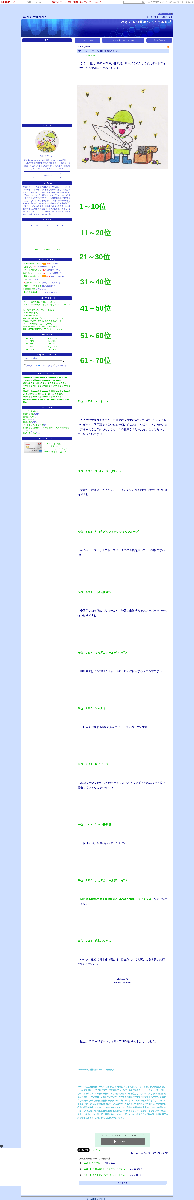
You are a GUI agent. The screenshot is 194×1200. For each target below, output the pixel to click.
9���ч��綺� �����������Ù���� (45, 377)
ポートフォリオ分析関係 (33, 425)
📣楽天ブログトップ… (32, 283)
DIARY (33, 17)
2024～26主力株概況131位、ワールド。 (39, 302)
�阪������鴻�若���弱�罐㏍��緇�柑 (44, 397)
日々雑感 (26, 419)
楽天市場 (189, 2)
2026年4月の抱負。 (31, 313)
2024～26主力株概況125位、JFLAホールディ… (105, 1175)
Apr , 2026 (29, 338)
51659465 (163, 14)
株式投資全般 (28, 414)
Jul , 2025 (52, 349)
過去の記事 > (159, 40)
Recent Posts (47, 298)
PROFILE (41, 17)
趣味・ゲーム (35, 2)
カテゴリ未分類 (29, 411)
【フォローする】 (152, 17)
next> (59, 249)
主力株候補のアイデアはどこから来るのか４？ (42, 321)
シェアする (95, 1150)
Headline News (47, 374)
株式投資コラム (29, 433)
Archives (47, 334)
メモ (25, 279)
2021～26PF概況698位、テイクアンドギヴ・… (105, 1169)
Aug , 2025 (52, 346)
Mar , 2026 (29, 341)
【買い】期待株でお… (32, 276)
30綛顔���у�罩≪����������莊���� (45, 383)
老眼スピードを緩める (32, 286)
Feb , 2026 (29, 344)
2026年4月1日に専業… (32, 263)
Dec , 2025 (29, 349)
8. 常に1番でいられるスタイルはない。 (40, 310)
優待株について (29, 417)
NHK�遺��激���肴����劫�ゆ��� (42, 380)
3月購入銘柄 (28, 267)
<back (35, 249)
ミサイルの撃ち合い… (32, 270)
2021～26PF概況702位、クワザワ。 (38, 324)
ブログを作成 (177, 2)
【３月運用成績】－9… (32, 292)
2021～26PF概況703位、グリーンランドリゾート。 (44, 318)
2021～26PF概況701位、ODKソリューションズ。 (43, 329)
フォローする (47, 175)
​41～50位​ (95, 308)
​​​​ (95, 234)
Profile (47, 125)
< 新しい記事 (87, 40)
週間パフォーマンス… (32, 273)
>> (157, 2)
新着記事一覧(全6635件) (123, 40)
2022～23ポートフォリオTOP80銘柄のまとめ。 (98, 51)
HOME (25, 17)
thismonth (47, 249)
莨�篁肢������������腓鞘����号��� (46, 391)
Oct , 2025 (52, 341)
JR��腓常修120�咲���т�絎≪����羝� (43, 394)
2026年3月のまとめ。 (32, 315)
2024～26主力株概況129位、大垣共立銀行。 (41, 326)
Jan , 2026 (29, 346)
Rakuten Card (47, 438)
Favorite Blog (47, 260)
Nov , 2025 (52, 338)
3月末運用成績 (29, 289)
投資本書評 (27, 422)
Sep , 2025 (52, 344)
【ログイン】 (167, 17)
